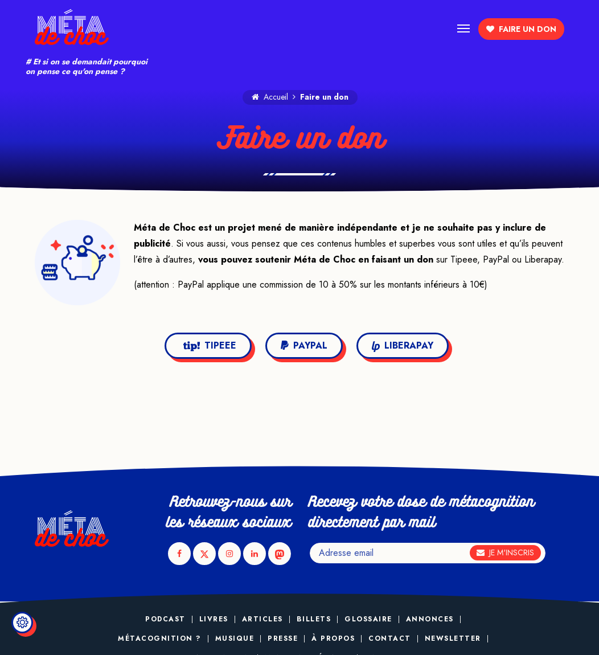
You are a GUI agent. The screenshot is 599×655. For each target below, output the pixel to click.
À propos (333, 638)
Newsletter (453, 638)
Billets (314, 619)
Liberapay (402, 345)
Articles (262, 619)
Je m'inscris (505, 552)
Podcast (165, 619)
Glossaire (368, 619)
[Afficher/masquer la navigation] (463, 27)
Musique (235, 638)
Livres (213, 619)
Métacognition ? (160, 638)
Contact (389, 638)
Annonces (430, 619)
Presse (283, 638)
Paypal (304, 345)
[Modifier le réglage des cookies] (22, 622)
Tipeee (209, 345)
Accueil (270, 97)
